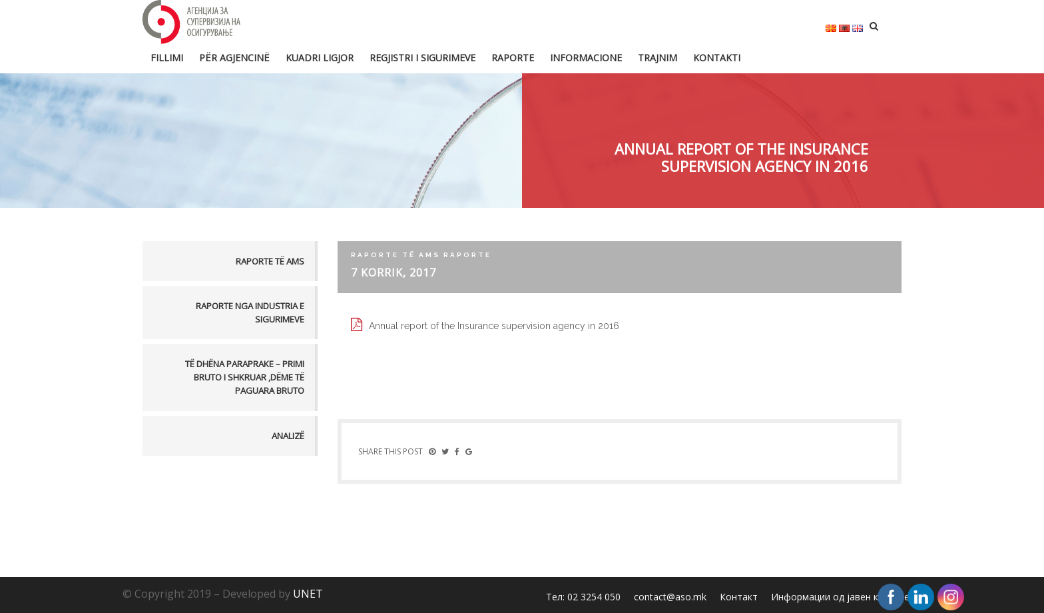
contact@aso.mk (670, 596)
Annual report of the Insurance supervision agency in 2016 (494, 325)
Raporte (512, 57)
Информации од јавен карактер (843, 596)
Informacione (586, 57)
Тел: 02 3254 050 (583, 596)
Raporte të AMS (270, 261)
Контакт (739, 596)
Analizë (288, 436)
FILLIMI (166, 57)
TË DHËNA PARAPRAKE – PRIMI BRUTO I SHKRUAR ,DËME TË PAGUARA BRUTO (244, 377)
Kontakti (716, 57)
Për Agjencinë (234, 57)
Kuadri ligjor (320, 57)
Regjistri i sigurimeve (422, 57)
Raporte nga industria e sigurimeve (250, 312)
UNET (308, 593)
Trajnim (657, 57)
